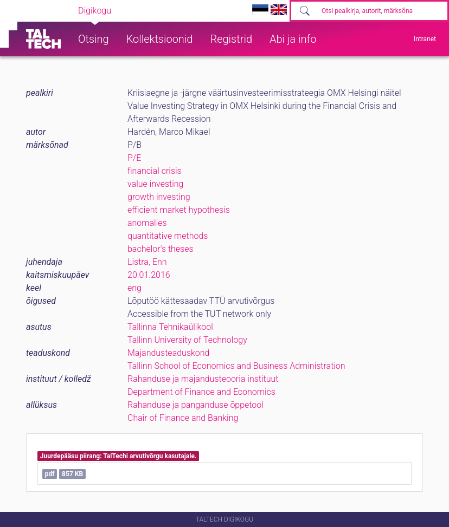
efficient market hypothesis (178, 210)
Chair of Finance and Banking (182, 418)
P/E (134, 158)
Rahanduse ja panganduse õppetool (195, 405)
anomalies (147, 223)
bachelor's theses (160, 249)
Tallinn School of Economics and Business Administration (236, 366)
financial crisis (154, 171)
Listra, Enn (147, 262)
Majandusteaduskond (168, 353)
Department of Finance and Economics (201, 392)
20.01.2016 (148, 275)
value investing (155, 184)
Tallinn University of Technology (187, 340)
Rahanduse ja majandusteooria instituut (202, 379)
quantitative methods (167, 236)
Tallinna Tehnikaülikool (170, 327)
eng (134, 288)
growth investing (158, 197)
